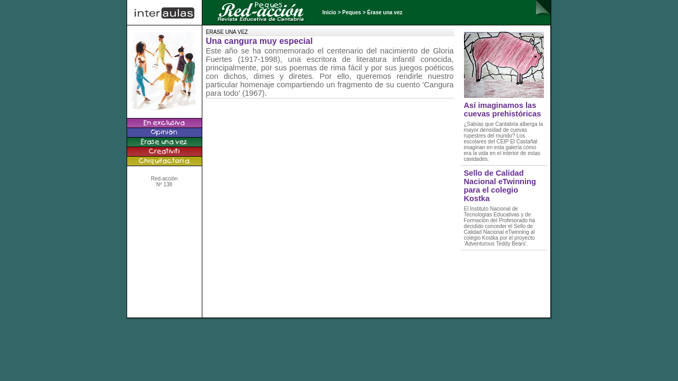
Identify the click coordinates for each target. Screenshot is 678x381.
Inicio (329, 12)
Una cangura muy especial (259, 41)
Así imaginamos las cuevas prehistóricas (502, 109)
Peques (351, 12)
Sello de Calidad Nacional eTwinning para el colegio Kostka (500, 186)
